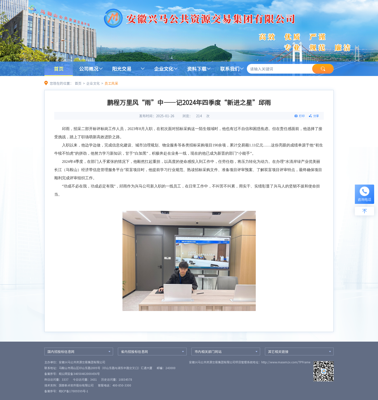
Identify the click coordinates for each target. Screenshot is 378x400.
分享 (316, 116)
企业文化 (163, 68)
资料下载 (196, 68)
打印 (302, 116)
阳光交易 (121, 68)
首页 (58, 68)
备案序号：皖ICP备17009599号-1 (66, 391)
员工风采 (111, 83)
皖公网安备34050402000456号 (79, 374)
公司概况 (88, 68)
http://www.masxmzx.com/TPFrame (285, 362)
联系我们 (229, 68)
